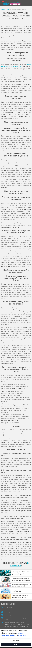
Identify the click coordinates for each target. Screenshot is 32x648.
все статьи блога (20, 564)
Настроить (16, 640)
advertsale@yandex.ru (10, 612)
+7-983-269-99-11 (8, 607)
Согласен (16, 644)
